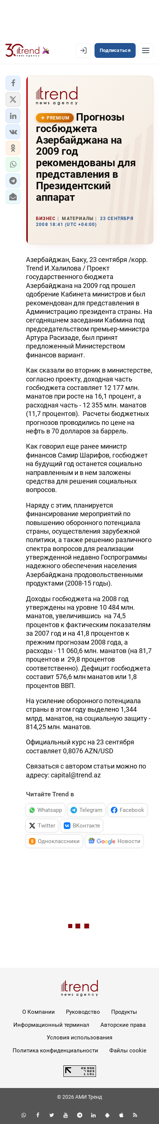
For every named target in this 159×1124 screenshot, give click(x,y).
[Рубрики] (145, 50)
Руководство (83, 1012)
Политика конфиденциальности (55, 1050)
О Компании (38, 1012)
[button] (13, 83)
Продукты (124, 1012)
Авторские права (123, 1025)
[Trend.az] (28, 50)
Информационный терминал (51, 1025)
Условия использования (79, 1037)
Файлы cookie (127, 1050)
